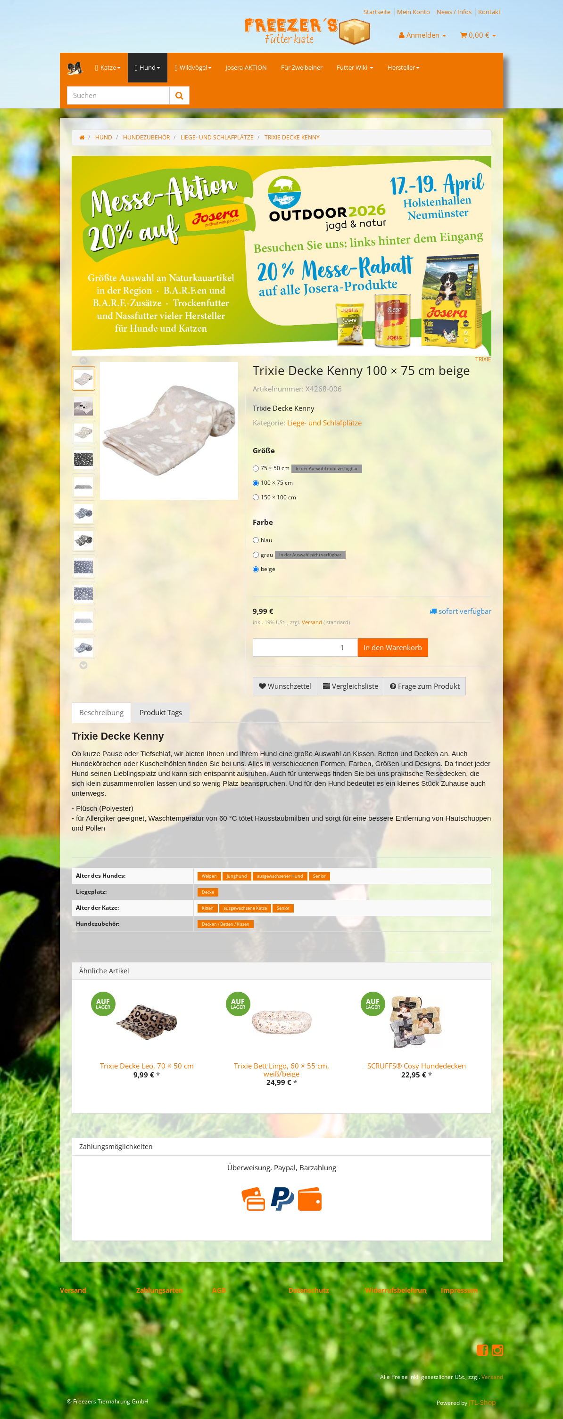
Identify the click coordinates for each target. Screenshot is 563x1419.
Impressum (459, 1290)
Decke (208, 892)
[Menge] (305, 647)
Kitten (208, 908)
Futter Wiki (355, 67)
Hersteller (404, 67)
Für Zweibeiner (302, 67)
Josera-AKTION (246, 67)
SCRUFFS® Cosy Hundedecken (416, 1065)
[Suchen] (118, 95)
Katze (108, 68)
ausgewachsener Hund (280, 876)
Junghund (237, 876)
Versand (312, 622)
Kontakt (489, 12)
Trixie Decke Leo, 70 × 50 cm (147, 1065)
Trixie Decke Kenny (292, 137)
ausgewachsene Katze (245, 908)
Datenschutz (309, 1290)
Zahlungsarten (159, 1290)
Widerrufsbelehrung (397, 1290)
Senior (319, 876)
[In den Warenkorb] (392, 647)
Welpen (209, 876)
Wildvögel (193, 68)
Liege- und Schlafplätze (324, 422)
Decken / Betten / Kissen (225, 924)
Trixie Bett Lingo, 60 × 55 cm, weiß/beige (281, 1069)
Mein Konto (413, 12)
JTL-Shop (482, 1402)
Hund (148, 68)
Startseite (377, 12)
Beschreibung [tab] (101, 712)
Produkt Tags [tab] (161, 712)
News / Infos (454, 12)
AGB (219, 1290)
